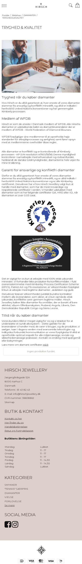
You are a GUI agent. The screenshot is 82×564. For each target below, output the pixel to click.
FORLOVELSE (13, 501)
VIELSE (9, 497)
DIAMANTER (12, 493)
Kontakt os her (13, 418)
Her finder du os (14, 422)
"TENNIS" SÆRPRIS (16, 488)
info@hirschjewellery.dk (26, 393)
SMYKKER (11, 484)
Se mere (10, 505)
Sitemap (9, 402)
